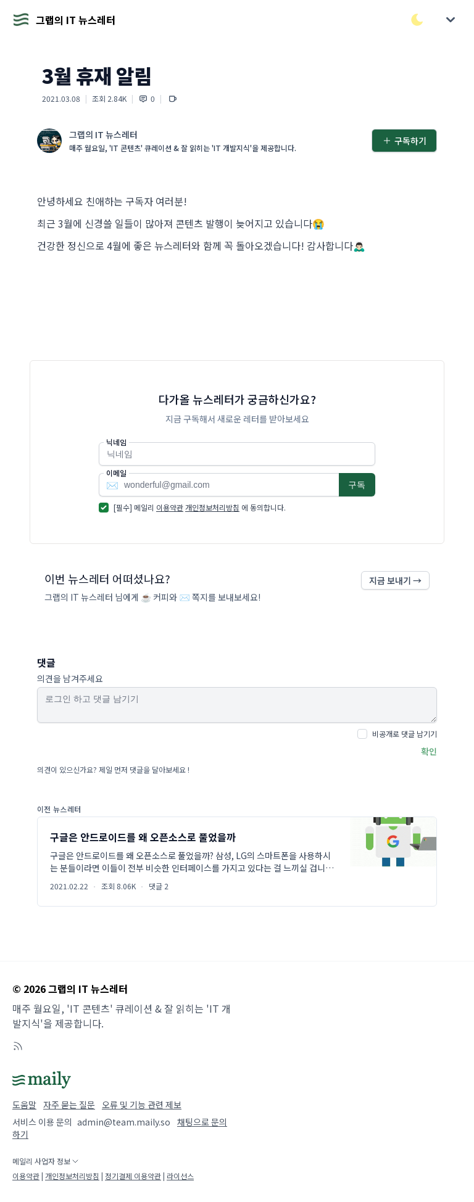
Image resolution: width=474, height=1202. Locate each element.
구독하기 (404, 140)
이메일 (116, 473)
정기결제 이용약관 (133, 1176)
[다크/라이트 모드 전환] (417, 19)
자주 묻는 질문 (69, 1104)
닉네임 (116, 442)
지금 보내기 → (395, 580)
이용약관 (169, 507)
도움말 (24, 1104)
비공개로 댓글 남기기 (404, 733)
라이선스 (180, 1176)
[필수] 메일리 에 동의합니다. (200, 507)
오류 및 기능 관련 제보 (141, 1104)
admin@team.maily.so (123, 1122)
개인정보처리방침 (212, 507)
